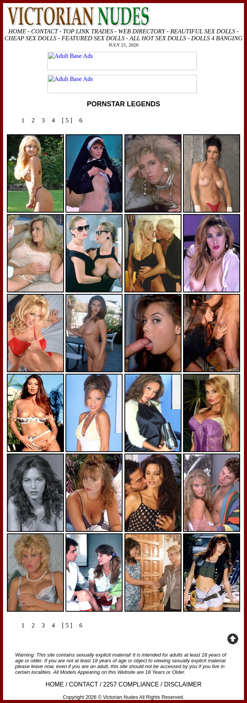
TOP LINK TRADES (88, 31)
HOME (17, 31)
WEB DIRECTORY (141, 31)
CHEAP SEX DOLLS (31, 38)
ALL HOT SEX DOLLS (157, 38)
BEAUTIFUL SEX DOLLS (202, 31)
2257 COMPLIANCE (131, 684)
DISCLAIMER (182, 684)
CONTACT (44, 31)
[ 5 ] (67, 120)
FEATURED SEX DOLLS (93, 38)
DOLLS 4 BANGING (216, 38)
